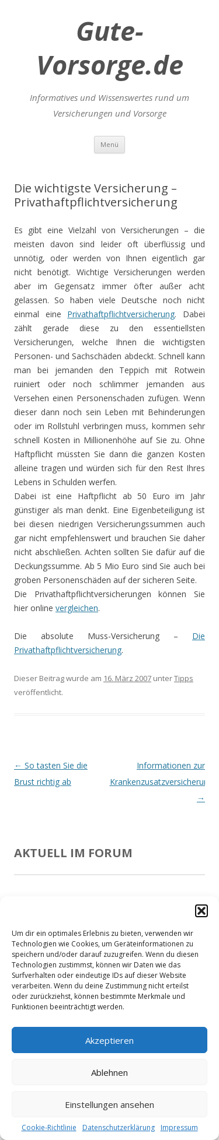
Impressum (179, 1127)
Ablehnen (109, 1072)
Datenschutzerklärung (118, 1127)
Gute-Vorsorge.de (109, 48)
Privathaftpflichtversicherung (121, 314)
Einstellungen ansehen (109, 1104)
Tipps (183, 678)
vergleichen (76, 607)
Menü (109, 144)
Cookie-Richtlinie (49, 1127)
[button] (201, 911)
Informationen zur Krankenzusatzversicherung (161, 782)
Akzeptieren (109, 1040)
